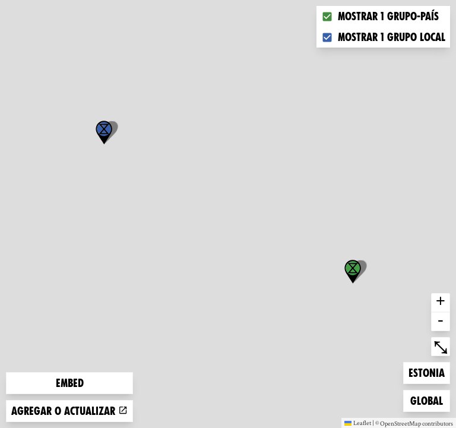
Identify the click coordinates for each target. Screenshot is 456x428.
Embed (70, 383)
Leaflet (357, 422)
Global (429, 399)
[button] (104, 132)
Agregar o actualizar (69, 411)
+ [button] (440, 302)
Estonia (427, 371)
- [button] (440, 321)
